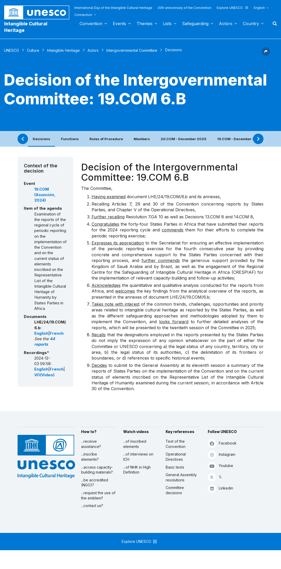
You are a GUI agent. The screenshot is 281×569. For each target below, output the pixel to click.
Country (251, 23)
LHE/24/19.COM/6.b (168, 196)
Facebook (222, 443)
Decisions (41, 139)
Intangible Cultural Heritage (25, 27)
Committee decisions (175, 490)
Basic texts (175, 467)
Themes (145, 23)
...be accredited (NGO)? (94, 482)
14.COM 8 (243, 216)
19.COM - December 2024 (239, 139)
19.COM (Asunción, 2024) (44, 195)
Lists (167, 23)
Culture (33, 50)
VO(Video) (44, 375)
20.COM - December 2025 (183, 139)
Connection (83, 15)
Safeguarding (195, 23)
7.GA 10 (155, 216)
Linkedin (220, 488)
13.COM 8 (214, 216)
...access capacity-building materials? (97, 470)
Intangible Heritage (63, 50)
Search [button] (273, 23)
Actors (225, 23)
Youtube (220, 466)
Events (119, 23)
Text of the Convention (176, 444)
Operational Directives (176, 457)
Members (142, 139)
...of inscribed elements (134, 444)
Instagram (221, 455)
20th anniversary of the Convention (184, 8)
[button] (266, 54)
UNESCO (11, 50)
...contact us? (92, 505)
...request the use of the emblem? (98, 495)
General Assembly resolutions (181, 477)
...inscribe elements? (90, 457)
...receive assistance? (91, 444)
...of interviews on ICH (138, 457)
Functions (70, 139)
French (57, 333)
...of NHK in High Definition (137, 470)
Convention (91, 23)
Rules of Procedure (106, 139)
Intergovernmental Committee (131, 50)
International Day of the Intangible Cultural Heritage (113, 8)
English (259, 8)
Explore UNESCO (233, 8)
